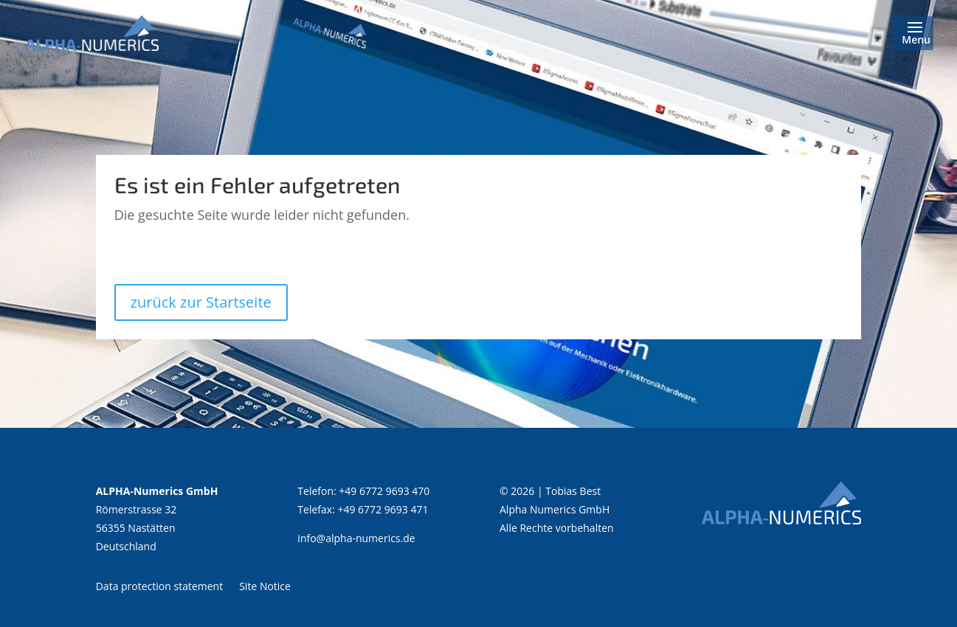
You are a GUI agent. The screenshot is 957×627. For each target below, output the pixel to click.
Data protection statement (159, 585)
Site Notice (265, 585)
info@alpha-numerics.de (356, 538)
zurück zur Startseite (201, 302)
